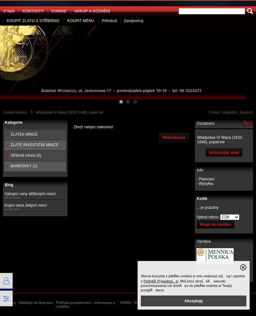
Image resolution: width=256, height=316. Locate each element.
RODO (126, 302)
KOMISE (58, 11)
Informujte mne (224, 152)
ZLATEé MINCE (24, 134)
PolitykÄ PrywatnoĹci (160, 281)
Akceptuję (193, 301)
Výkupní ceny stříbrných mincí (30, 194)
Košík (202, 198)
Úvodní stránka (15, 112)
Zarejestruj (133, 21)
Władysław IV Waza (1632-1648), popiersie (69, 112)
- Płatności (205, 179)
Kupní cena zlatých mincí (25, 205)
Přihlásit (109, 21)
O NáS (9, 11)
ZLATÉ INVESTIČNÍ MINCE (34, 145)
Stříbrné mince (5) (26, 155)
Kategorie (13, 122)
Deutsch (246, 112)
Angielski (230, 112)
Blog (9, 185)
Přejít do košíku (215, 224)
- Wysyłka (204, 183)
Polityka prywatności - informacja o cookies (86, 304)
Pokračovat (174, 137)
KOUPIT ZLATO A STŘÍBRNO (33, 21)
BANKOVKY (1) (24, 166)
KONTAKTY (33, 11)
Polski (215, 112)
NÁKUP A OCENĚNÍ (92, 11)
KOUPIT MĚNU (80, 21)
